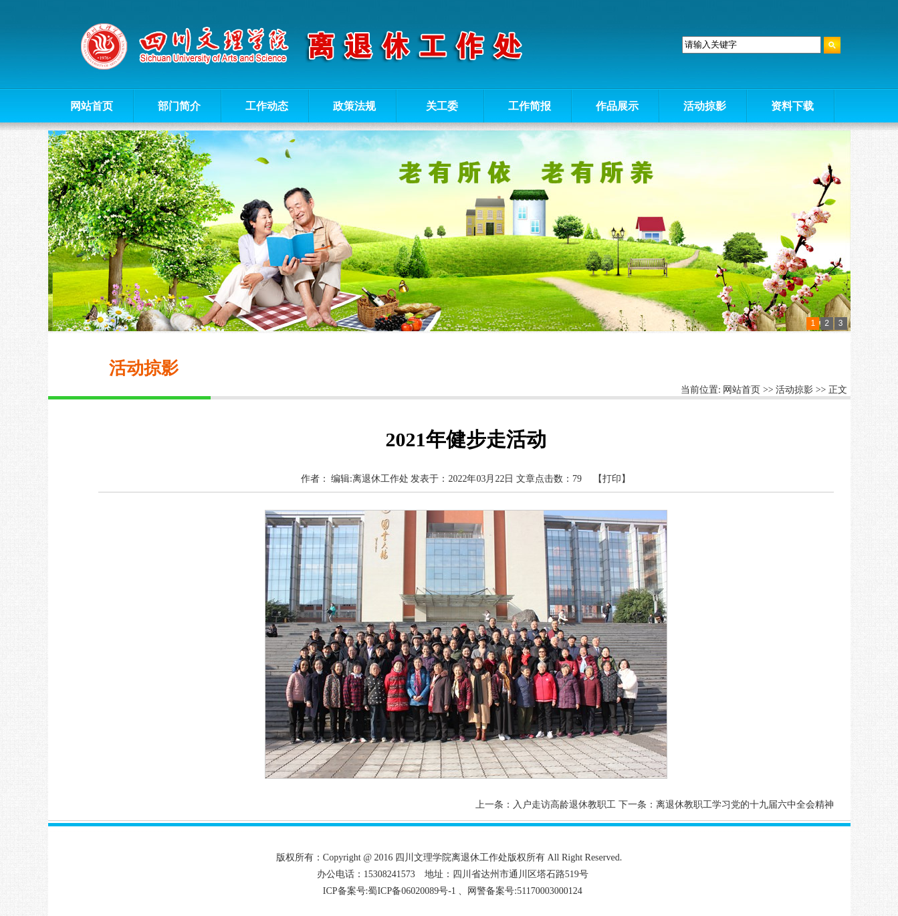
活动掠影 (794, 390)
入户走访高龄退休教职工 (564, 805)
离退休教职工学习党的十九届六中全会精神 (745, 805)
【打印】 (612, 479)
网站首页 (741, 390)
